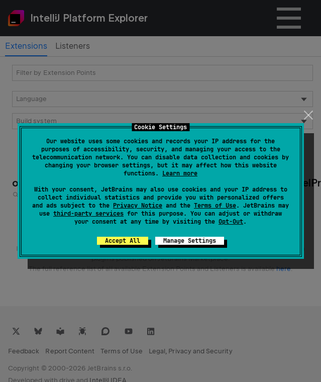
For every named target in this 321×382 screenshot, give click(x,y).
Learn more (179, 173)
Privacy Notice (137, 206)
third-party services (88, 214)
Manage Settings (189, 241)
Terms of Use (215, 206)
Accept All (122, 241)
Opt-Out (231, 222)
